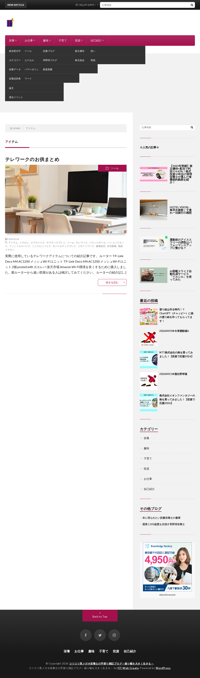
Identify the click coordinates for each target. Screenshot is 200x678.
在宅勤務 (111, 246)
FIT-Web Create (128, 668)
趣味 (45, 40)
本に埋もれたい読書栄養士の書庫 (161, 517)
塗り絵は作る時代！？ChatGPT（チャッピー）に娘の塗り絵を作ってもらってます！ (127, 4)
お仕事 (29, 40)
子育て (63, 40)
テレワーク (82, 242)
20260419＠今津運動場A (174, 330)
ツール (115, 168)
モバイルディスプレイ (64, 246)
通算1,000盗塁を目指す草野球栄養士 (163, 524)
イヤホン (24, 242)
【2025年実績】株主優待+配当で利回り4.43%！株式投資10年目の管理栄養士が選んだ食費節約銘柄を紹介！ (181, 174)
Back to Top (100, 616)
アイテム (13, 242)
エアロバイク (38, 242)
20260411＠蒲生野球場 (173, 373)
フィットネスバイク (19, 246)
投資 (77, 40)
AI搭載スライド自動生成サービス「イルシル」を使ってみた (181, 275)
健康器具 (100, 246)
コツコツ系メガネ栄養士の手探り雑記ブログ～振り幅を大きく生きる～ (111, 663)
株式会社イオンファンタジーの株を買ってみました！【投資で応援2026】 (177, 399)
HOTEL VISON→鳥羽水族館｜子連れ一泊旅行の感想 (181, 209)
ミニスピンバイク (41, 246)
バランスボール (97, 242)
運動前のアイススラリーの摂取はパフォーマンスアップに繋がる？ (181, 243)
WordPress (163, 668)
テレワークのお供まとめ (32, 159)
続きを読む (112, 282)
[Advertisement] (100, 83)
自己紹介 (96, 40)
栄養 (11, 40)
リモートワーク (86, 246)
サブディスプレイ (55, 242)
